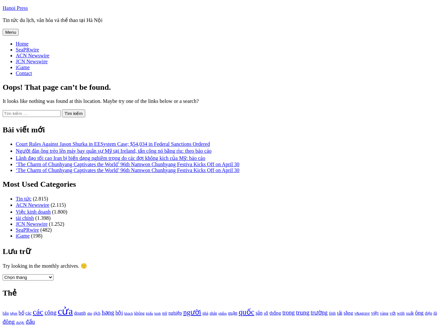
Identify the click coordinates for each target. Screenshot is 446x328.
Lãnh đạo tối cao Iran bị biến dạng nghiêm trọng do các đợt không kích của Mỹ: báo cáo (110, 158)
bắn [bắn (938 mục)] (6, 313)
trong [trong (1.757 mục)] (288, 312)
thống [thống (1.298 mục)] (275, 313)
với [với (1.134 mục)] (393, 313)
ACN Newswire (32, 55)
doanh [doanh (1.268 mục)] (80, 313)
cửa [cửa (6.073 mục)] (65, 311)
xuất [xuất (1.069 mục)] (410, 313)
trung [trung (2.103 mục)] (302, 312)
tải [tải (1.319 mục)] (339, 313)
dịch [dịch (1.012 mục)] (96, 313)
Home (22, 44)
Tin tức (23, 199)
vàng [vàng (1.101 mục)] (384, 313)
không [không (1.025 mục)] (139, 313)
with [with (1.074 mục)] (401, 313)
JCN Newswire (32, 61)
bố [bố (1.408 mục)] (21, 313)
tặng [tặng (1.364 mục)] (348, 313)
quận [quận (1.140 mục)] (233, 313)
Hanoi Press (15, 8)
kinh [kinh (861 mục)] (157, 313)
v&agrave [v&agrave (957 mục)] (362, 313)
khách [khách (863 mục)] (128, 313)
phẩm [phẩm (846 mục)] (223, 313)
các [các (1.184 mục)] (29, 313)
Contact (24, 73)
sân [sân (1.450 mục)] (259, 313)
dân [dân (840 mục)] (89, 313)
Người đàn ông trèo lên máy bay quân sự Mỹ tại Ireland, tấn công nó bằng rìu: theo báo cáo (114, 151)
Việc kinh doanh (33, 212)
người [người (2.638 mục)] (192, 312)
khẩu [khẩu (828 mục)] (149, 313)
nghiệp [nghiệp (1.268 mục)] (175, 313)
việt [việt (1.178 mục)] (375, 313)
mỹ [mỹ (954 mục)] (164, 313)
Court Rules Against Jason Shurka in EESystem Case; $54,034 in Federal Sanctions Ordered (113, 144)
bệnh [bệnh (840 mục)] (13, 313)
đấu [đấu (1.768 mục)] (30, 321)
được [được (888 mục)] (20, 322)
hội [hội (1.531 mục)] (119, 313)
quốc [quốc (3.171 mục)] (246, 312)
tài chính (25, 218)
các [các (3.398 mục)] (38, 312)
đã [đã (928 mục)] (435, 313)
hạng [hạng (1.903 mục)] (108, 312)
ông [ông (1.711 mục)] (419, 313)
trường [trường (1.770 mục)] (319, 312)
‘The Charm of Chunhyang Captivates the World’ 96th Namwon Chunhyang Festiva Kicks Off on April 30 (128, 164)
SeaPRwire (27, 49)
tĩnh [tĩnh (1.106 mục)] (332, 313)
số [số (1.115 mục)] (266, 313)
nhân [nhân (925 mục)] (213, 313)
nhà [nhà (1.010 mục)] (205, 313)
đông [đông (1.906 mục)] (9, 321)
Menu (10, 32)
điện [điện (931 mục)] (428, 313)
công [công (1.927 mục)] (50, 312)
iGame (23, 67)
